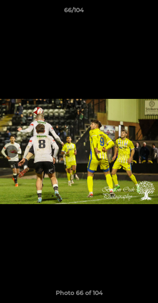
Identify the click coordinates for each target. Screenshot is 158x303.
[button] (128, 12)
